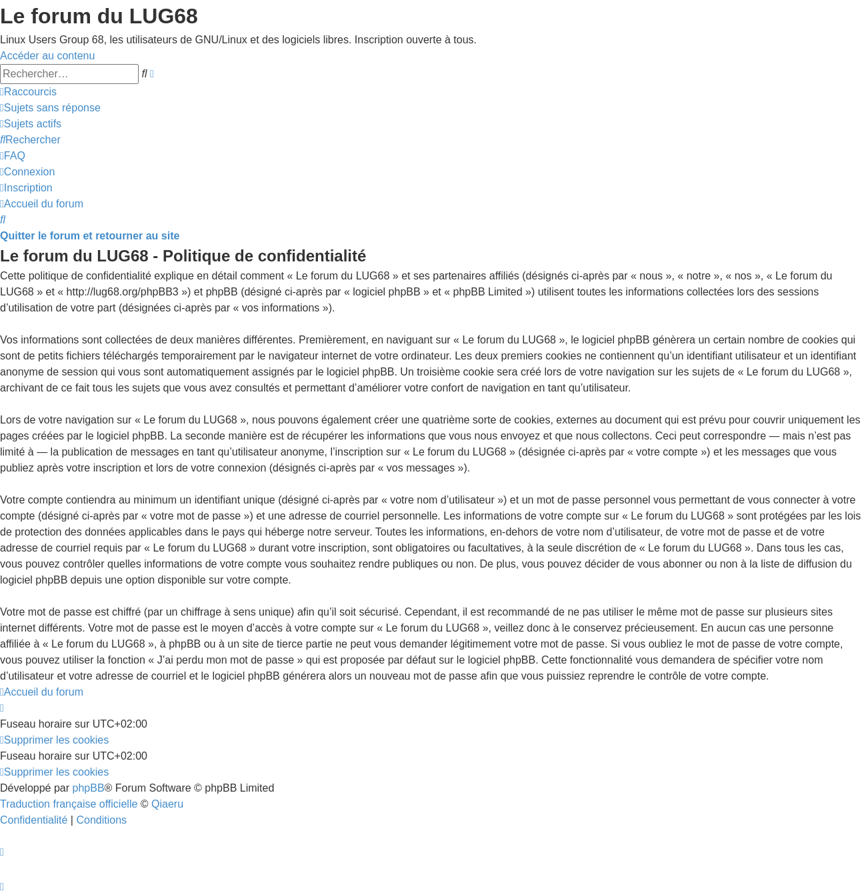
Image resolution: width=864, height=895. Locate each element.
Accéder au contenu (47, 55)
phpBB (89, 788)
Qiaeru (167, 804)
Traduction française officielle (68, 804)
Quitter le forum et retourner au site (89, 235)
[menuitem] (50, 107)
